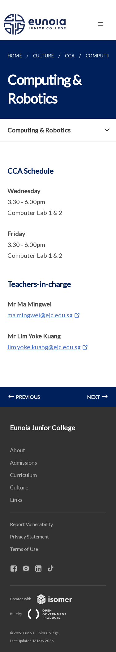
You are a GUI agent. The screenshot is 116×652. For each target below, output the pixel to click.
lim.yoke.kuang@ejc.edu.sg (44, 347)
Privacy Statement (29, 536)
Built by (43, 613)
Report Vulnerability (31, 524)
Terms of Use (24, 549)
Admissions (23, 462)
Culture (19, 487)
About (17, 450)
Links (16, 499)
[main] (58, 223)
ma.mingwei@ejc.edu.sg (40, 315)
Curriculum (23, 474)
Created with (46, 598)
